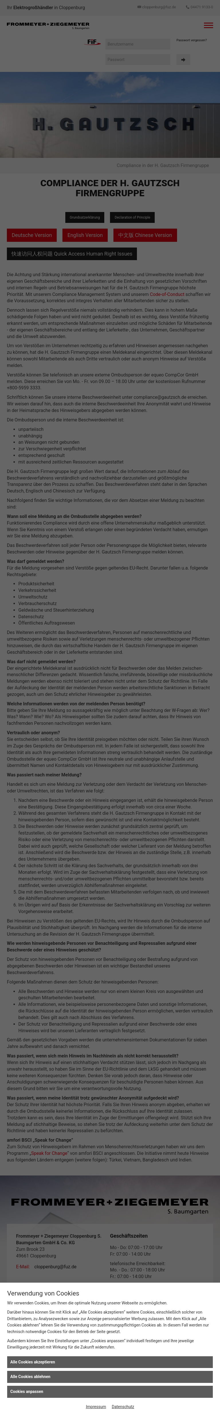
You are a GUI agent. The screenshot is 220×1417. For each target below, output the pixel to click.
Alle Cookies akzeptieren (32, 1362)
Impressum (96, 1406)
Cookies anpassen (26, 1391)
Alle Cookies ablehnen (30, 1376)
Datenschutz (123, 1406)
